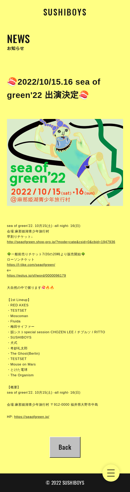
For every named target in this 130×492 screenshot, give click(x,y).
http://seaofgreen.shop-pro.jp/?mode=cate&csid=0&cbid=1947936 (61, 242)
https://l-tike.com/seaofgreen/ (31, 265)
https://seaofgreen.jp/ (31, 417)
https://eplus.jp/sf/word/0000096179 (36, 275)
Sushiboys (65, 12)
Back (65, 447)
